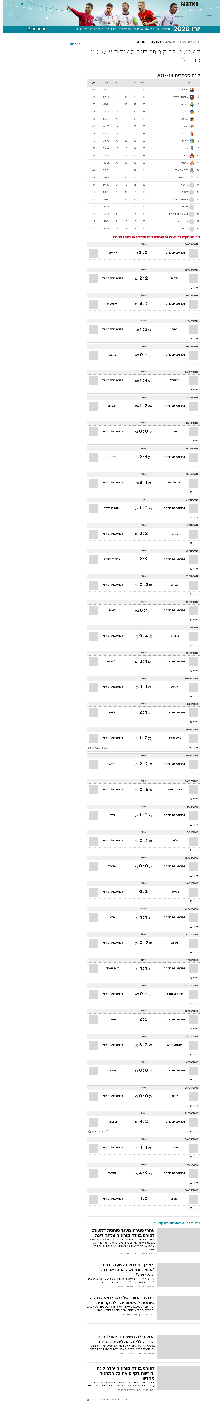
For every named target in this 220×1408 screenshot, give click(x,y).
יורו (195, 41)
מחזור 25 (190, 876)
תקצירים (95, 29)
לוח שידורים (121, 29)
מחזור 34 (190, 1106)
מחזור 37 (190, 1183)
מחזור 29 (190, 978)
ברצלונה (171, 636)
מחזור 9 (191, 467)
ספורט (161, 3)
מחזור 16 (191, 646)
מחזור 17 (191, 671)
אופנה (69, 3)
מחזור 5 (191, 365)
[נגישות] (5, 3)
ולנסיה (109, 713)
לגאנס (109, 610)
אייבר (171, 432)
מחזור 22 (190, 799)
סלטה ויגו (109, 662)
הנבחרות (134, 29)
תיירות (96, 3)
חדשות (173, 3)
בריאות (108, 3)
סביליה (171, 585)
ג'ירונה (108, 457)
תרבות (149, 3)
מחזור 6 (191, 390)
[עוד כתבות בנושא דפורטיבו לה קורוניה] (140, 1400)
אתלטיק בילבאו (109, 559)
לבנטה (171, 278)
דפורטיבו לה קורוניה (146, 41)
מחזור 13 (191, 569)
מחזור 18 (191, 697)
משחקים (146, 29)
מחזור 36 (190, 1157)
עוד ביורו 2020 (80, 29)
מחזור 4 (191, 339)
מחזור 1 (191, 263)
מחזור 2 (191, 288)
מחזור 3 (191, 314)
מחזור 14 (191, 594)
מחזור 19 (191, 722)
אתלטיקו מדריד (109, 508)
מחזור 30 (190, 1004)
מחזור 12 (191, 543)
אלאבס (109, 355)
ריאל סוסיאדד (109, 304)
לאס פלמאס (171, 483)
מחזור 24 (190, 850)
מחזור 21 (191, 774)
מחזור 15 (191, 620)
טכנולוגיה (82, 3)
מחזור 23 (190, 825)
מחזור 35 (190, 1132)
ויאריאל (171, 687)
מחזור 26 (190, 901)
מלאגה (171, 534)
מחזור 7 (191, 416)
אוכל (119, 3)
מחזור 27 (190, 927)
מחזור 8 (191, 441)
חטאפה (109, 406)
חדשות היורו (159, 29)
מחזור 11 (191, 518)
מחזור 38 (190, 1208)
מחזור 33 (190, 1080)
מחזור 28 (190, 953)
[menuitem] (171, 4)
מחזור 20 (190, 748)
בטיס (171, 329)
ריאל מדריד (109, 253)
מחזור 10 (190, 492)
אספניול (171, 380)
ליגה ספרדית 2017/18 (175, 41)
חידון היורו (107, 29)
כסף (128, 3)
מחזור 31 (191, 1029)
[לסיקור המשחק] (95, 748)
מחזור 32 (190, 1055)
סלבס (138, 3)
